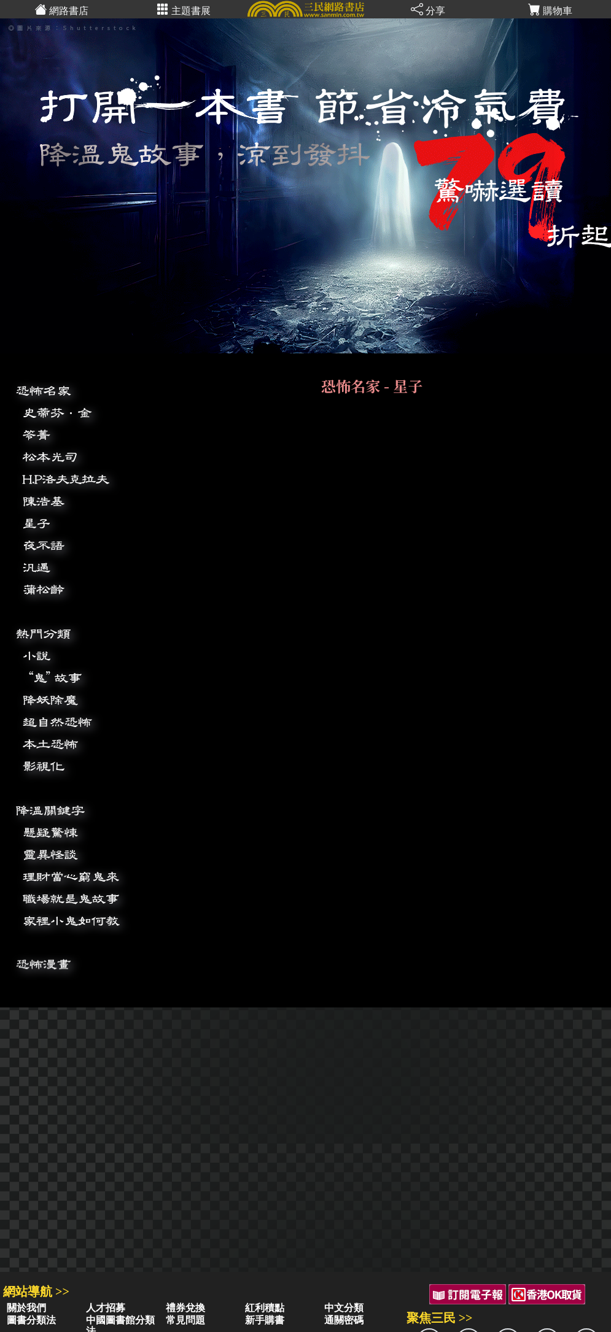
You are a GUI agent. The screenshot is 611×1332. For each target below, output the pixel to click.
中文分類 (344, 1308)
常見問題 (185, 1320)
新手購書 (264, 1320)
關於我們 (26, 1308)
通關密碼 (344, 1320)
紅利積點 (264, 1308)
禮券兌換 (185, 1308)
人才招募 (105, 1308)
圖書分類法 (31, 1320)
